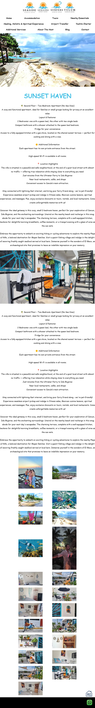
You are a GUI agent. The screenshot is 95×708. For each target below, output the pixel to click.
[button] (55, 18)
